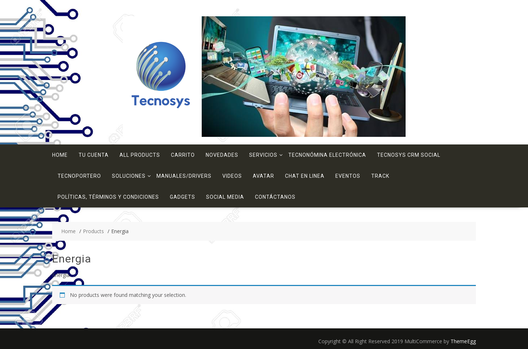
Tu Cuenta (94, 155)
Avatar (263, 176)
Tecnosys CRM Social (408, 155)
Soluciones (129, 176)
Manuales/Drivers (183, 176)
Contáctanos (275, 197)
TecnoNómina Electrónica (327, 155)
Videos (232, 176)
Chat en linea (304, 176)
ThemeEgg (463, 341)
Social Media (225, 197)
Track (380, 176)
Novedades (222, 155)
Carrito (183, 155)
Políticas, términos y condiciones (108, 197)
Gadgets (182, 197)
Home (60, 155)
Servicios (263, 155)
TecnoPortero (79, 176)
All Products (140, 155)
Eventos (347, 176)
